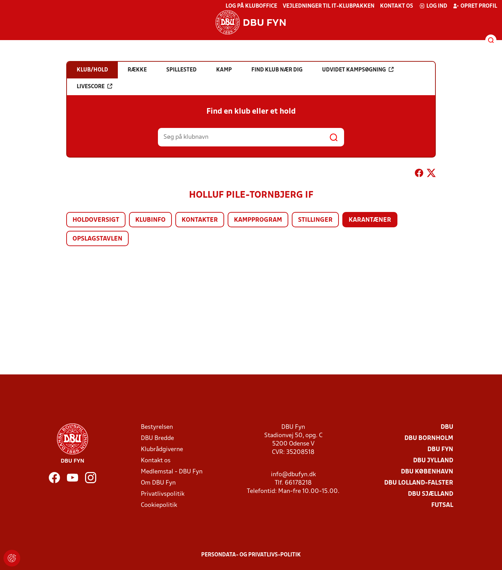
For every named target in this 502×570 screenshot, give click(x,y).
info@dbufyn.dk (293, 475)
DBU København (427, 472)
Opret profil (475, 6)
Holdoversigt (96, 220)
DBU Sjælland (430, 494)
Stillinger (315, 220)
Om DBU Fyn (158, 483)
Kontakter (200, 220)
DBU (447, 427)
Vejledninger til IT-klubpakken (328, 6)
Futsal (442, 505)
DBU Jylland (433, 461)
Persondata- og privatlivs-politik (251, 555)
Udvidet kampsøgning (358, 70)
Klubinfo (150, 220)
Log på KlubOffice (251, 6)
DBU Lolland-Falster (418, 483)
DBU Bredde (157, 438)
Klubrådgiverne (162, 450)
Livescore (94, 86)
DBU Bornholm (428, 438)
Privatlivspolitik (162, 494)
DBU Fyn (440, 450)
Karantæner (370, 220)
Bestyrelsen (157, 427)
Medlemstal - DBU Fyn (172, 472)
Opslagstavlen (97, 239)
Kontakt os (396, 6)
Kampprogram (258, 220)
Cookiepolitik (159, 505)
